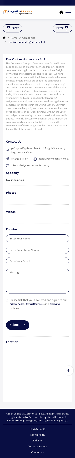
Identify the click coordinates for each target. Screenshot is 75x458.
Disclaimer (55, 304)
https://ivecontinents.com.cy (51, 159)
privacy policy (17, 304)
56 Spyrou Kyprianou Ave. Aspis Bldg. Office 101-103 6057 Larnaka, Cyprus (35, 150)
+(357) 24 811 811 (17, 159)
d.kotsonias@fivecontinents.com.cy (27, 165)
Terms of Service (37, 446)
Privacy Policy (37, 429)
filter (12, 28)
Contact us (37, 452)
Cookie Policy (37, 434)
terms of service (34, 304)
